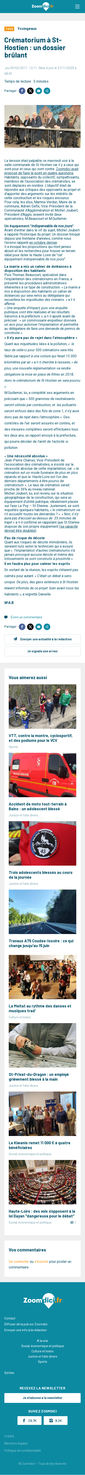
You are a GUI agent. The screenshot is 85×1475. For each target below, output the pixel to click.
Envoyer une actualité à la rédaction (46, 639)
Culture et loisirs (42, 1351)
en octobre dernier (43, 243)
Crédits (9, 1436)
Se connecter (19, 1262)
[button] (77, 6)
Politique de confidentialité (22, 1450)
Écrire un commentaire (26, 617)
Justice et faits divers (42, 1356)
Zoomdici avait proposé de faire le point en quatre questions (41, 171)
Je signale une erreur (42, 651)
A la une (42, 1341)
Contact (9, 1318)
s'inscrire (41, 1262)
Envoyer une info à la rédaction (25, 1330)
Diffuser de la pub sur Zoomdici (25, 1324)
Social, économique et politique (42, 1346)
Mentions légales (16, 1443)
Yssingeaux (26, 29)
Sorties (9, 1373)
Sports (42, 1361)
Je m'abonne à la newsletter (42, 1398)
